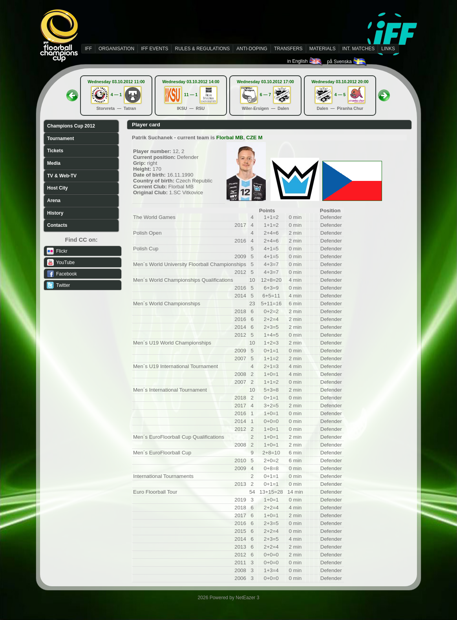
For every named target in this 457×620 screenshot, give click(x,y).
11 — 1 (190, 94)
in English (305, 61)
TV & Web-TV (62, 176)
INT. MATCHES (358, 48)
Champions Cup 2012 (71, 126)
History (55, 213)
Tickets (55, 150)
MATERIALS (322, 48)
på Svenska (347, 61)
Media (53, 163)
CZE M (254, 137)
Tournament (60, 138)
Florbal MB (229, 137)
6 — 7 (265, 94)
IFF (88, 48)
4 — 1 (116, 94)
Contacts (57, 225)
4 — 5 (340, 94)
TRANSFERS (288, 48)
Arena (53, 200)
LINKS (388, 48)
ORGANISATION (116, 48)
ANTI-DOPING (251, 48)
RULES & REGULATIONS (202, 48)
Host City (57, 188)
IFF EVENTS (154, 48)
